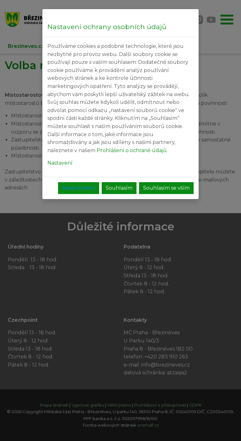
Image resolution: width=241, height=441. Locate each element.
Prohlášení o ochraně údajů (132, 150)
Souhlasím (119, 188)
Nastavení (59, 163)
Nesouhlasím (78, 188)
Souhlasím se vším (166, 188)
